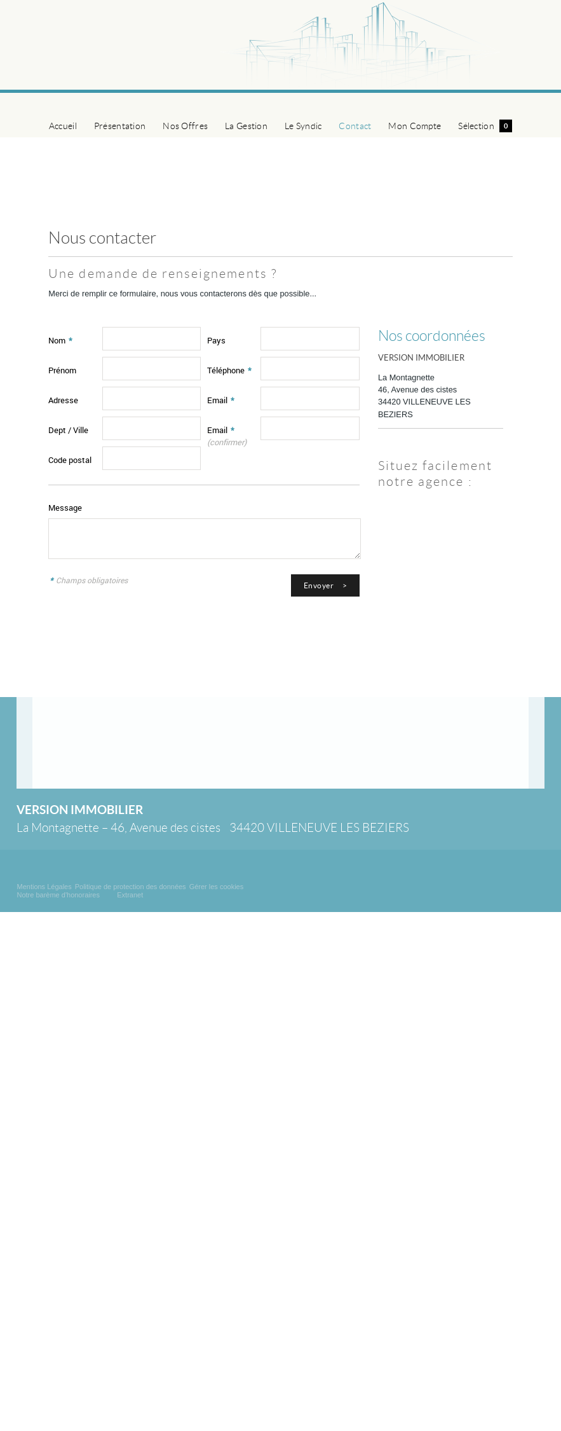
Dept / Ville (68, 430)
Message (65, 507)
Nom (60, 340)
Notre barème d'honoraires (59, 895)
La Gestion (246, 126)
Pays (216, 340)
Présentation (119, 126)
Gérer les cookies (216, 886)
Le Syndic (303, 126)
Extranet (130, 895)
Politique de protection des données (130, 886)
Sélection (485, 126)
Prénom (62, 370)
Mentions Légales (44, 886)
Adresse (63, 400)
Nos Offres (185, 126)
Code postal (69, 460)
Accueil (63, 126)
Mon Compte (414, 126)
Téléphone (229, 370)
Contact (355, 126)
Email (220, 400)
